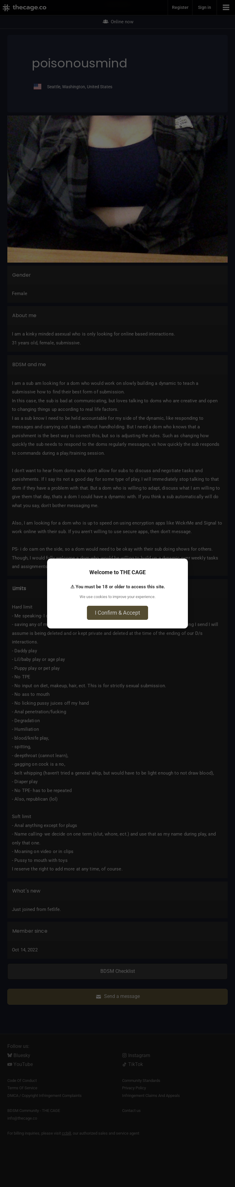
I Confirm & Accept (117, 612)
